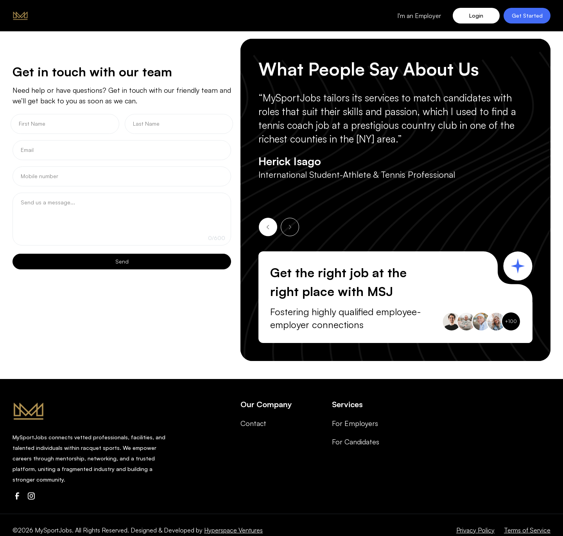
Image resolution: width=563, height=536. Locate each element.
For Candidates (355, 441)
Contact (253, 423)
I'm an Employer (419, 16)
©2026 (23, 530)
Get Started (527, 15)
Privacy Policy (475, 530)
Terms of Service (527, 530)
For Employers (355, 423)
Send (122, 261)
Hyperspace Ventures (233, 530)
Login (476, 15)
